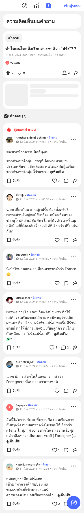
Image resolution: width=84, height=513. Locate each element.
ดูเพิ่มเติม (57, 171)
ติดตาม (53, 138)
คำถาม (13, 38)
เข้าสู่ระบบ (72, 5)
